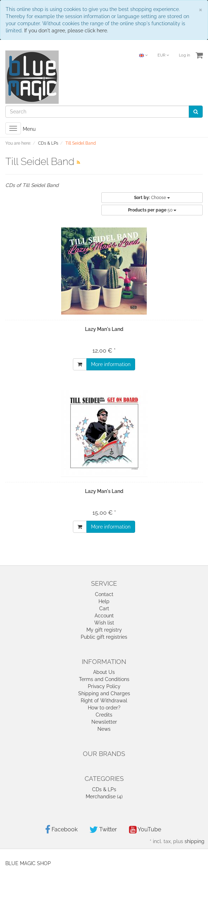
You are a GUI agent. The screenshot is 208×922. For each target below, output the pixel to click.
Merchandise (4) (104, 796)
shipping (194, 841)
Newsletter (104, 722)
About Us (104, 672)
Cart (104, 608)
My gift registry (104, 630)
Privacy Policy (104, 686)
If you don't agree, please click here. (66, 30)
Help (104, 601)
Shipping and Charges (104, 693)
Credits (104, 715)
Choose (152, 197)
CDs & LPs (104, 789)
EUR (163, 55)
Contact (104, 594)
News (104, 729)
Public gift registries (104, 637)
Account (104, 615)
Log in (184, 55)
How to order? (104, 708)
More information (110, 364)
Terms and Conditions (104, 679)
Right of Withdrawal (104, 700)
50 (152, 210)
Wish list (104, 623)
